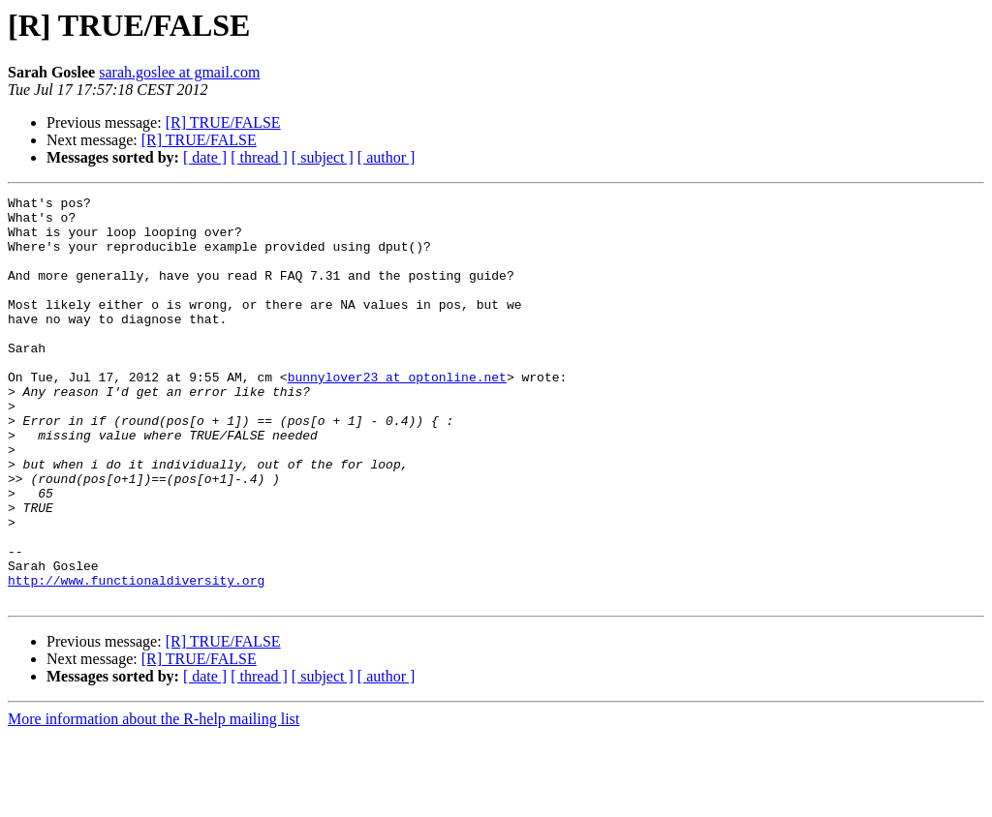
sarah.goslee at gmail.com (179, 72)
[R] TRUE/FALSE (223, 122)
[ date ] (205, 157)
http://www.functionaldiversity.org (136, 658)
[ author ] (386, 157)
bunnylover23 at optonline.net (397, 414)
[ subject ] (323, 157)
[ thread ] (259, 157)
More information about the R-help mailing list (153, 800)
